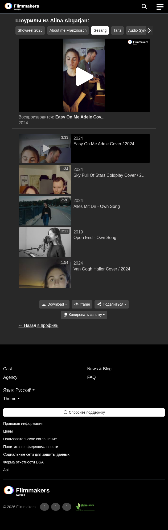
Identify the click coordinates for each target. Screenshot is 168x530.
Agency (10, 377)
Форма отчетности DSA (23, 462)
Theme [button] (10, 398)
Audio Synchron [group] (141, 30)
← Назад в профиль (39, 325)
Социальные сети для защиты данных (36, 454)
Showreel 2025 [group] (30, 30)
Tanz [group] (117, 30)
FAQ (91, 377)
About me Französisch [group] (68, 30)
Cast (7, 369)
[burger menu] (160, 6)
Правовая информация (23, 423)
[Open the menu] (144, 6)
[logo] (28, 6)
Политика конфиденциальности (30, 447)
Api (6, 470)
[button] (149, 30)
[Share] (112, 304)
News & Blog (99, 369)
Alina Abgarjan (68, 20)
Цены (8, 431)
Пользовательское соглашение (30, 439)
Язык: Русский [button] (17, 390)
